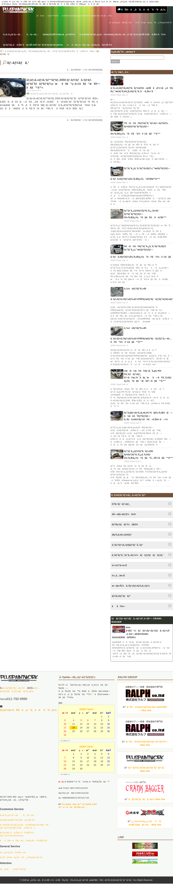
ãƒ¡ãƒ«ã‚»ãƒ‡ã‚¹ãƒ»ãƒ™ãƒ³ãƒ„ (45, 94)
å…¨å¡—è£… (32, 34)
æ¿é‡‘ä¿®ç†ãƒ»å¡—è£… (121, 22)
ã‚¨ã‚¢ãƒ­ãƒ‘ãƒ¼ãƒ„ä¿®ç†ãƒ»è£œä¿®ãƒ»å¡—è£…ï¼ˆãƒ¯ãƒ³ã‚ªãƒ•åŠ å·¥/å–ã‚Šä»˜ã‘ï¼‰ (123, 34)
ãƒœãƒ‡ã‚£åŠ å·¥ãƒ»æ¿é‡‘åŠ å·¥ (59, 34)
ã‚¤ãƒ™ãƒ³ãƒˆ (53, 16)
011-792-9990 (17, 699)
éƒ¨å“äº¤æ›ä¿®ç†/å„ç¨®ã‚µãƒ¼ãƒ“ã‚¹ (153, 22)
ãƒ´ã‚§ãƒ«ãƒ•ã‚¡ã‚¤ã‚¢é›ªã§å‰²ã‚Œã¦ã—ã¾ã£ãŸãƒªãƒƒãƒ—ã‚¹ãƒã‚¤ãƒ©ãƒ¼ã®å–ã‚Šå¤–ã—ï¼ (148, 416)
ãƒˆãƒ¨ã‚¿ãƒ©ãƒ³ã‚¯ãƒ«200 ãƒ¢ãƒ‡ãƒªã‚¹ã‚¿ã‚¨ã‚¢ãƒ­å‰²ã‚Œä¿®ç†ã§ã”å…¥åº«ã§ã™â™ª (148, 454)
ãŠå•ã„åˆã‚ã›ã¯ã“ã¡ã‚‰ (142, 9)
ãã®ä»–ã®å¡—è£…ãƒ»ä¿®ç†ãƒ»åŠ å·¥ (89, 45)
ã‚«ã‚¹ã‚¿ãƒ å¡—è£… (12, 34)
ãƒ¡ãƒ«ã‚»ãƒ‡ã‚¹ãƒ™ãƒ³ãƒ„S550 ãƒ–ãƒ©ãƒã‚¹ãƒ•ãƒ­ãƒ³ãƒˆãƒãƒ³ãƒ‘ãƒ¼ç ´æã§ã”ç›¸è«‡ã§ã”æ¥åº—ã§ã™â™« (63, 84)
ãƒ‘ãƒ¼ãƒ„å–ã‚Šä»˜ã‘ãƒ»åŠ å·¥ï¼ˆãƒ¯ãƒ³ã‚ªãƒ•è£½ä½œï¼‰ (33, 45)
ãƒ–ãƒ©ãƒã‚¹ (66, 94)
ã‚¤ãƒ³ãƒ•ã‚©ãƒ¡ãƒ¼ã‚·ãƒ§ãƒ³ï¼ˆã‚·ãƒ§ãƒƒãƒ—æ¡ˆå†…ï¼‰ (87, 16)
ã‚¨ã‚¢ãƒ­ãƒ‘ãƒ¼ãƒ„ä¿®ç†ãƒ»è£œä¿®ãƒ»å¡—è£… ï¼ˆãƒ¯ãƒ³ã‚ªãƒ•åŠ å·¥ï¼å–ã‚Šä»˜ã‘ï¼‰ (49, 51)
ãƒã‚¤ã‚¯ (41, 16)
